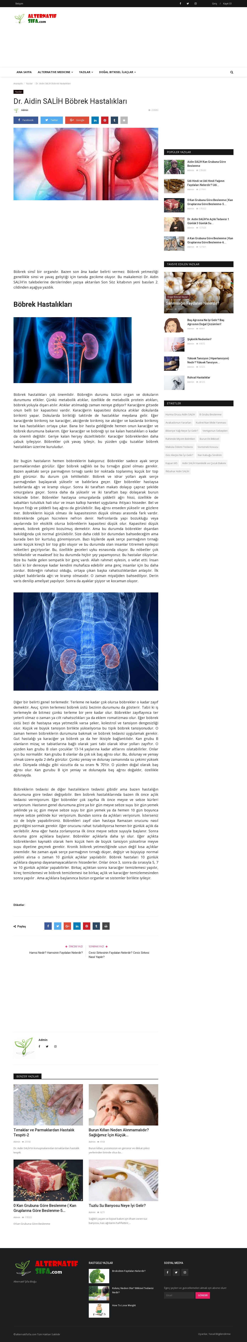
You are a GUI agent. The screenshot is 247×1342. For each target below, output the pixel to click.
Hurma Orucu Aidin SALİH (180, 414)
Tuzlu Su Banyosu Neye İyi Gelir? (117, 1205)
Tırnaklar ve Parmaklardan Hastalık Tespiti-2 (44, 1132)
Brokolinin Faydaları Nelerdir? (128, 1271)
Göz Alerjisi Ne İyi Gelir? (179, 455)
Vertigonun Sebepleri (215, 430)
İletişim (19, 3)
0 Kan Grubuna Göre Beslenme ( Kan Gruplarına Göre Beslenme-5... (45, 1208)
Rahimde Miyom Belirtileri (180, 439)
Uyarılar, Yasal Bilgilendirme (214, 1334)
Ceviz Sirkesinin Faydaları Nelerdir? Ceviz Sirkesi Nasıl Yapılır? (119, 955)
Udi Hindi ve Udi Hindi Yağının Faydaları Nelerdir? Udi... (205, 183)
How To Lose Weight (124, 1305)
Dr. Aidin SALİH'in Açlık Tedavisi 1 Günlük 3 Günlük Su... (208, 221)
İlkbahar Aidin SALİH (177, 471)
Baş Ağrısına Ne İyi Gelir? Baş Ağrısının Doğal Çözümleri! (205, 322)
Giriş (214, 3)
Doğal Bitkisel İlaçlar (177, 296)
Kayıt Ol (227, 3)
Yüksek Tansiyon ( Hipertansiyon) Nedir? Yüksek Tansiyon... (208, 360)
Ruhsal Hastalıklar (198, 377)
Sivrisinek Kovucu (208, 447)
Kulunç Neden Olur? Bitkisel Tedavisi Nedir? (132, 1290)
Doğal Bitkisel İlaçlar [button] (117, 72)
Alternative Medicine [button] (55, 72)
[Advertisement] (163, 37)
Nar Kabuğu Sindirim (210, 455)
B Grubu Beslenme (211, 414)
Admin (21, 111)
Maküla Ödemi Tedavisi (179, 447)
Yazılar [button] (86, 72)
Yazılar (29, 83)
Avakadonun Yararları (178, 422)
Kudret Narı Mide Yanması (211, 422)
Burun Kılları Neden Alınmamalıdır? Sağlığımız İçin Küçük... (119, 1132)
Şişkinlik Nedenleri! (199, 339)
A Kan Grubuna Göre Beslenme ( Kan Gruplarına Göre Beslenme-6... (210, 240)
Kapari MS (172, 463)
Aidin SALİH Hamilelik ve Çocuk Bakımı (204, 463)
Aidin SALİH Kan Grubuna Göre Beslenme (206, 163)
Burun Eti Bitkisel (209, 439)
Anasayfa (18, 83)
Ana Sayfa (24, 72)
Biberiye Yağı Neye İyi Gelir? (182, 430)
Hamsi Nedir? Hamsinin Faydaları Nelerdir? (56, 952)
